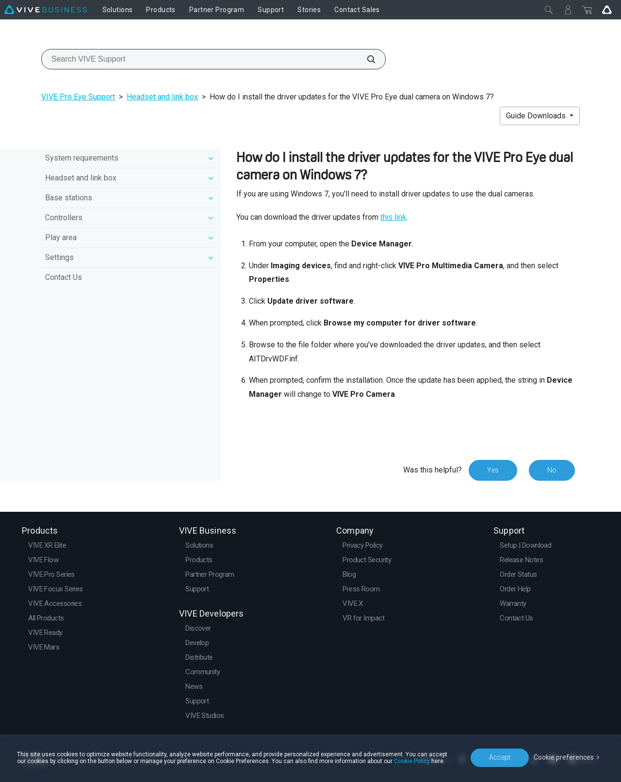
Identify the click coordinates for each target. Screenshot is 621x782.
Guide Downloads (537, 115)
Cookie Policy (412, 761)
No (551, 470)
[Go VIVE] (607, 9)
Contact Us (63, 277)
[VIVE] (45, 10)
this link (393, 217)
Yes (493, 470)
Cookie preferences (564, 757)
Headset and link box (162, 96)
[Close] (548, 9)
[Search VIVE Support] (366, 59)
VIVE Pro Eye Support (78, 96)
